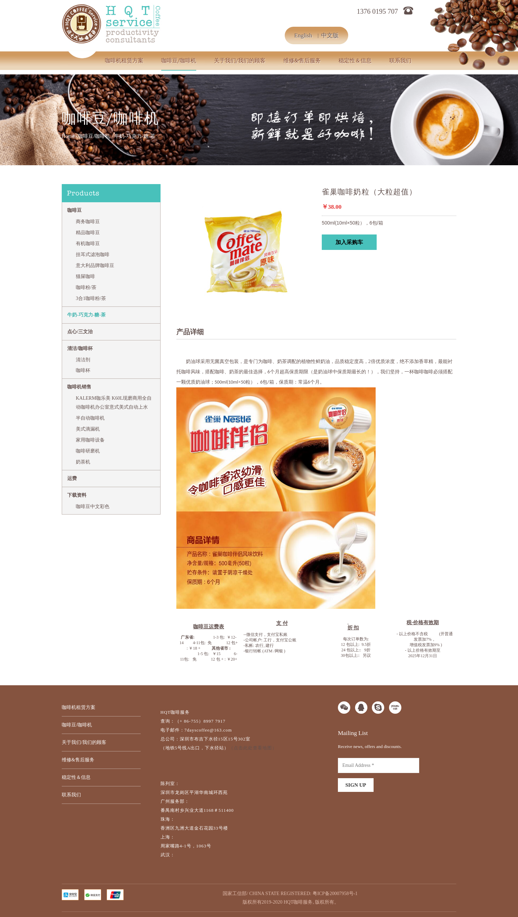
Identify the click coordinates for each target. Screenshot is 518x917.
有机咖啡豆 (88, 243)
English (303, 35)
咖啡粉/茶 (86, 287)
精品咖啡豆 (88, 232)
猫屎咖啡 (85, 276)
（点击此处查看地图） (253, 747)
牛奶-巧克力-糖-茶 (86, 314)
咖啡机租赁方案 (124, 61)
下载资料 (76, 495)
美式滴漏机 (88, 429)
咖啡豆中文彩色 (92, 506)
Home (68, 136)
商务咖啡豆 (88, 221)
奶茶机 (83, 461)
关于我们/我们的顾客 (240, 61)
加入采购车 (349, 242)
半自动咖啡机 (90, 418)
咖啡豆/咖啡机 (178, 61)
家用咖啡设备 (90, 440)
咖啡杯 (83, 370)
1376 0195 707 (377, 11)
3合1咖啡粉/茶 (91, 298)
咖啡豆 (74, 210)
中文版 (330, 35)
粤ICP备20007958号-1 (335, 893)
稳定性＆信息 (355, 61)
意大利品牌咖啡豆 (95, 265)
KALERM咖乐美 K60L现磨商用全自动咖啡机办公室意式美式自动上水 (114, 403)
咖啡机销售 (79, 386)
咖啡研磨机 (88, 451)
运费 (72, 478)
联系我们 (400, 61)
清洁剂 (83, 359)
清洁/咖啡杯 (80, 348)
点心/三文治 (80, 331)
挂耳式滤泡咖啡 (92, 254)
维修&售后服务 (302, 61)
